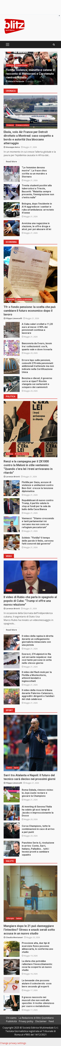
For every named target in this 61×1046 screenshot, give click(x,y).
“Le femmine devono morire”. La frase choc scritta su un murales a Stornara (12, 174)
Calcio (9, 768)
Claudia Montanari (14, 937)
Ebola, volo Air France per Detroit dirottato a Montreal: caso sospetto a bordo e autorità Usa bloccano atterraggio (30, 112)
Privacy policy (26, 1021)
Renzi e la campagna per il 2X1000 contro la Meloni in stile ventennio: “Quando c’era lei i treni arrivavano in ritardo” (30, 429)
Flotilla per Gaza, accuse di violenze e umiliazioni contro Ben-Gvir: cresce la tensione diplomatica (12, 488)
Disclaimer (41, 1021)
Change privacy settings (13, 1043)
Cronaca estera (22, 125)
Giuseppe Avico (13, 147)
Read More (11, 161)
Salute (18, 918)
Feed (51, 1021)
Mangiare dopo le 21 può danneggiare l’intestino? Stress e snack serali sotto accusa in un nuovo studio (30, 894)
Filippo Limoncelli (14, 318)
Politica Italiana (21, 454)
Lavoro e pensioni (24, 299)
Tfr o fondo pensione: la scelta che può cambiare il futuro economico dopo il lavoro (30, 275)
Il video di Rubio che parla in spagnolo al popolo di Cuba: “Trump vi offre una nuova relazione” (30, 577)
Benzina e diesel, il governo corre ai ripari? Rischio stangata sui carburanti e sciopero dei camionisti (12, 384)
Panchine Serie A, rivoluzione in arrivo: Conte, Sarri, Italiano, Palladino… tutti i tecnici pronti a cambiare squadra (12, 849)
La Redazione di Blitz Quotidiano (36, 1017)
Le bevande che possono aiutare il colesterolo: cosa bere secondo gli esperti (12, 985)
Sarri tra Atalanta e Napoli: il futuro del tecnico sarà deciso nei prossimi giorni (30, 743)
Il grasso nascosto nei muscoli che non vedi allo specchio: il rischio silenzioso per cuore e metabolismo (12, 1003)
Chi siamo (11, 1017)
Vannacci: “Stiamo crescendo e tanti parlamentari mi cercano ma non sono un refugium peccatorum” (12, 524)
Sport (16, 768)
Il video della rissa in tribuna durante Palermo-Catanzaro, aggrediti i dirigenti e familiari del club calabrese (12, 696)
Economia (11, 299)
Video (9, 590)
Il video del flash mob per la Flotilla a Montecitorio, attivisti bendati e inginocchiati (12, 678)
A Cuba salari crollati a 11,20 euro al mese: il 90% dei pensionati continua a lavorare (12, 330)
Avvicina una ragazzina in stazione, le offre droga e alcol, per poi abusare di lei (12, 228)
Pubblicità (11, 1021)
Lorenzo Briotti (13, 476)
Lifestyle (10, 918)
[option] (30, 68)
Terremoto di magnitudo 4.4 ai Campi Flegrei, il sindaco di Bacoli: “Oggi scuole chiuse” (30, 73)
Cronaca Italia (21, 65)
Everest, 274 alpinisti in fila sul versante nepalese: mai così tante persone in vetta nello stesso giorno (12, 660)
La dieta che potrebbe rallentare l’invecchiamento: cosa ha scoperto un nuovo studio (12, 967)
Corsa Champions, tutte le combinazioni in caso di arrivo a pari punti (12, 831)
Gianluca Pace (14, 81)
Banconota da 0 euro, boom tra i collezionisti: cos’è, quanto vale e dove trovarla (12, 348)
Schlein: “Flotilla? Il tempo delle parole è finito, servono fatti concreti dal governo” (12, 542)
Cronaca (10, 65)
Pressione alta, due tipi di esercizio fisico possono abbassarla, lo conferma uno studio (12, 949)
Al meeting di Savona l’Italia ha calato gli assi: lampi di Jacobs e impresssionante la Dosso (12, 812)
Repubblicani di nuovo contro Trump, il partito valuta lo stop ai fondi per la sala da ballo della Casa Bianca (12, 506)
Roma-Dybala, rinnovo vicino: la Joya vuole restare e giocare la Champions (12, 794)
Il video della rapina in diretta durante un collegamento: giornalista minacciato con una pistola (12, 642)
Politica (10, 454)
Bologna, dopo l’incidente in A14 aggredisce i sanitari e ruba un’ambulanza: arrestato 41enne (12, 210)
